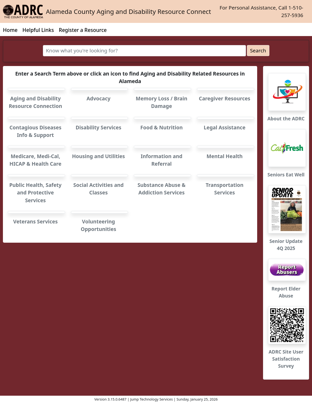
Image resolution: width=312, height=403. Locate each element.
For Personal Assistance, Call (261, 11)
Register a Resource (83, 30)
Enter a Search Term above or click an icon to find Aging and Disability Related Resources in (130, 77)
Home (10, 30)
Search (258, 50)
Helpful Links (38, 30)
